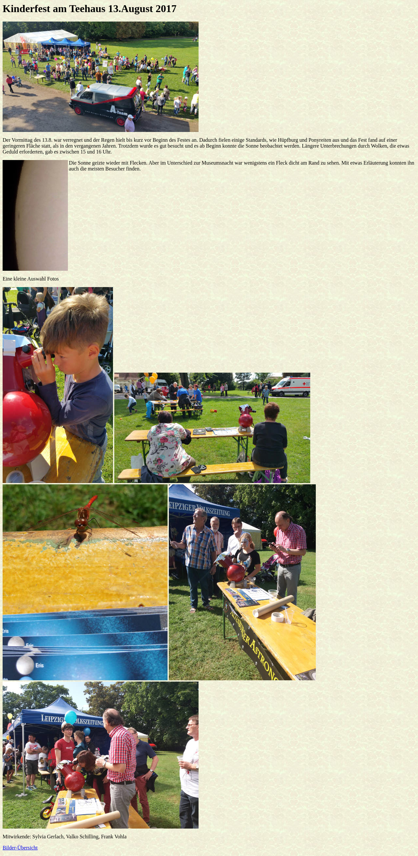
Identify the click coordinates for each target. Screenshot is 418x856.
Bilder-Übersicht (20, 847)
